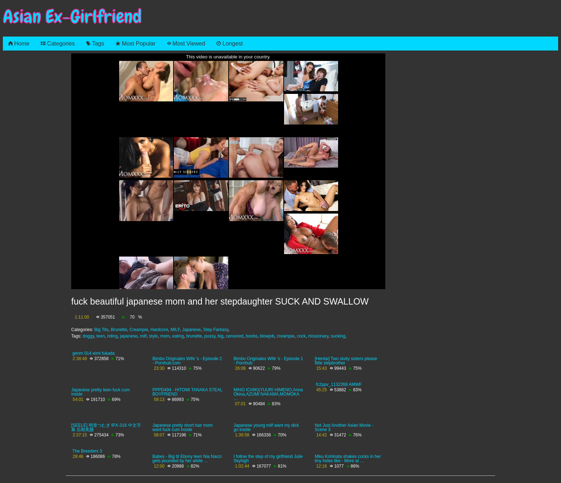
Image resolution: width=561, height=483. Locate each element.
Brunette (119, 329)
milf (143, 336)
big (220, 336)
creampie (285, 336)
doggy (88, 336)
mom (165, 336)
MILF (175, 329)
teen (101, 336)
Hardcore (159, 329)
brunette (194, 336)
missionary (318, 336)
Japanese (191, 329)
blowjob (267, 336)
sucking (338, 336)
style (153, 336)
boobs (252, 336)
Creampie (139, 329)
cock (301, 336)
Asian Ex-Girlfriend (72, 17)
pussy (209, 336)
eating (178, 336)
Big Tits (101, 329)
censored (234, 336)
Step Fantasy (215, 329)
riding (112, 336)
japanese (129, 336)
